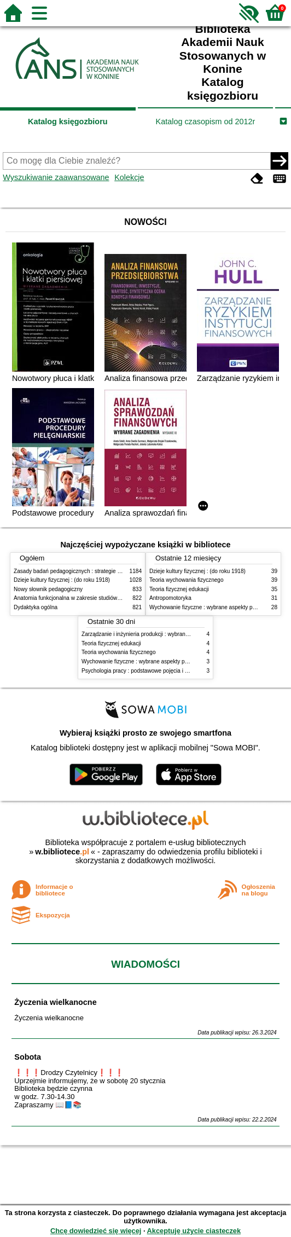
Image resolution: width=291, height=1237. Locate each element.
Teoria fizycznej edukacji (179, 589)
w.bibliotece (62, 851)
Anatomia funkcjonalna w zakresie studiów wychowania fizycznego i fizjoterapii (110, 598)
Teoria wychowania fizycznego (186, 580)
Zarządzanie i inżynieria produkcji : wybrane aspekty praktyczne (159, 634)
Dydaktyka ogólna (35, 607)
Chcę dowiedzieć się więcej (95, 1231)
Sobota (27, 1057)
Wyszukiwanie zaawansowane (56, 177)
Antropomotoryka (170, 598)
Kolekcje (129, 177)
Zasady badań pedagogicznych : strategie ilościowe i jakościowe (92, 571)
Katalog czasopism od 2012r (205, 121)
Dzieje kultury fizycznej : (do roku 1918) (62, 580)
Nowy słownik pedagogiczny (48, 589)
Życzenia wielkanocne (55, 1002)
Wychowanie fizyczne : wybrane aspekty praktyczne (212, 607)
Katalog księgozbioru (68, 121)
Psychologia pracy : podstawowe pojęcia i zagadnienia (148, 671)
